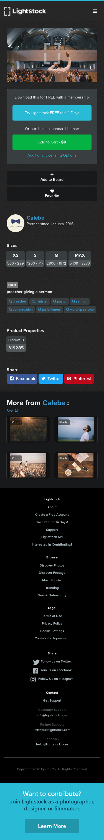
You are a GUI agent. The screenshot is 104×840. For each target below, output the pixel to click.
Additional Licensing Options (52, 155)
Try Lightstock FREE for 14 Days (52, 113)
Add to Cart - (52, 142)
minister (40, 301)
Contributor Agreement (52, 638)
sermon (79, 301)
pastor (60, 301)
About (52, 507)
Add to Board (52, 178)
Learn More (52, 826)
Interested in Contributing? (52, 544)
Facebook (22, 378)
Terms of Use (52, 615)
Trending (52, 587)
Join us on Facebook (56, 670)
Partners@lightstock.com (52, 729)
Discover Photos (52, 565)
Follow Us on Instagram (55, 678)
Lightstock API (52, 536)
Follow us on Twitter (56, 661)
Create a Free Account (52, 514)
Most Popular (52, 580)
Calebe (35, 217)
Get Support (52, 700)
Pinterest (79, 378)
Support (52, 529)
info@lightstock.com (52, 715)
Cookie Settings (52, 630)
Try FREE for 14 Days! (52, 522)
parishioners (49, 309)
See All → (15, 411)
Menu (95, 11)
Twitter (51, 378)
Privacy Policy (52, 623)
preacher (17, 301)
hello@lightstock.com (52, 744)
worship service (80, 309)
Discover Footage (52, 572)
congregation (21, 309)
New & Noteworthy (52, 595)
